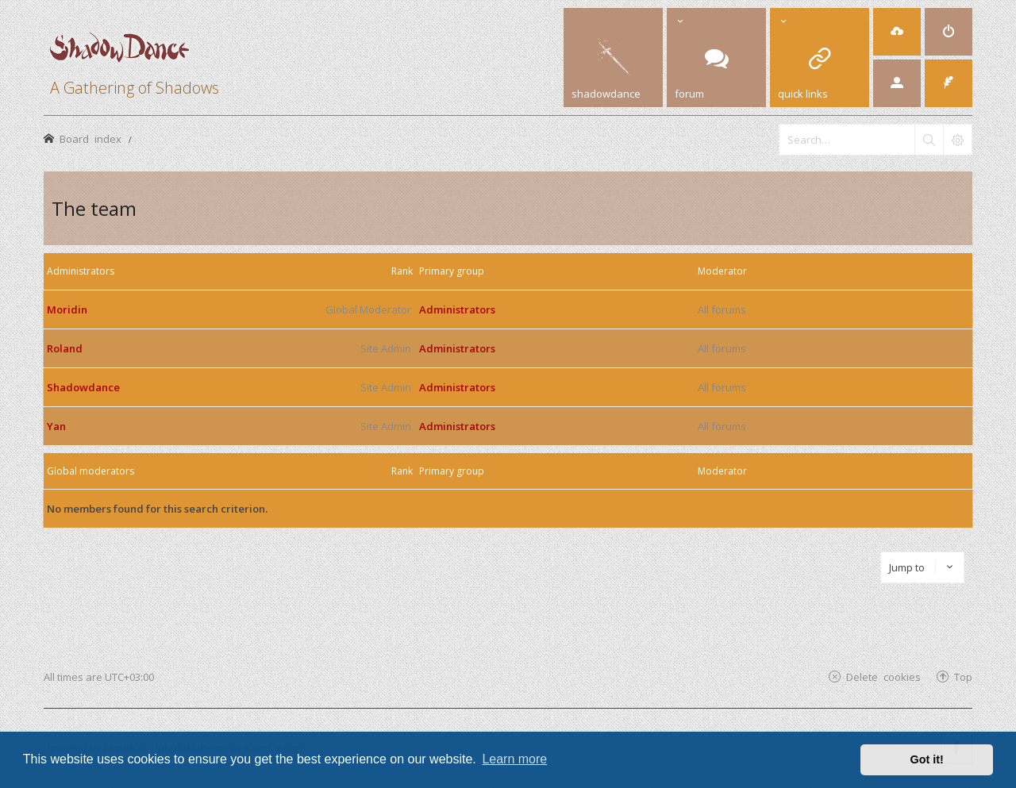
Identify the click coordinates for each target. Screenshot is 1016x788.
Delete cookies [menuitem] (883, 676)
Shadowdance (83, 387)
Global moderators (90, 471)
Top (963, 676)
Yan (56, 426)
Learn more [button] (514, 759)
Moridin (67, 309)
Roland (65, 348)
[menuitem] (897, 32)
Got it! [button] (927, 759)
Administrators (80, 271)
